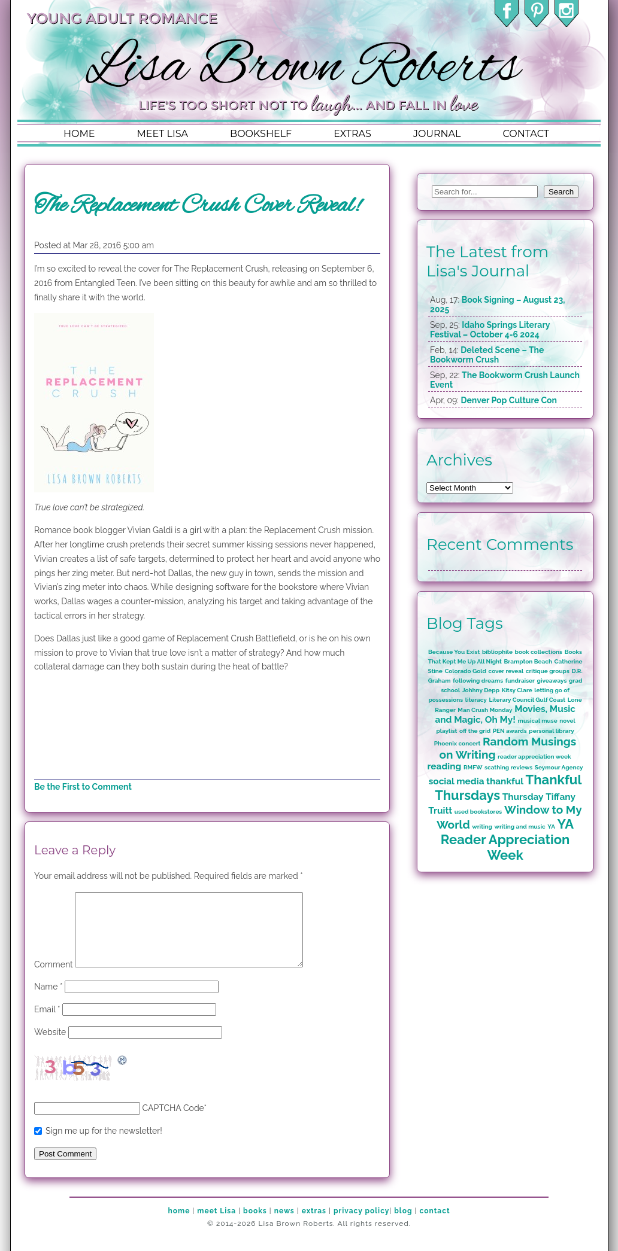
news (284, 1225)
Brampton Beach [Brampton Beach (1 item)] (528, 661)
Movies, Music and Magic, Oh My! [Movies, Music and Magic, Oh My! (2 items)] (505, 714)
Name (48, 1001)
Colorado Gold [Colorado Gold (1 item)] (465, 671)
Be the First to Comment (83, 787)
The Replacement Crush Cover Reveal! (197, 206)
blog (403, 1225)
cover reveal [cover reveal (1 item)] (506, 671)
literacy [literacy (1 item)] (476, 699)
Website (50, 1046)
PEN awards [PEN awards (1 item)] (510, 731)
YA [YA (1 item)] (551, 826)
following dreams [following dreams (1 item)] (478, 680)
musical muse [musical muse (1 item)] (538, 720)
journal (437, 133)
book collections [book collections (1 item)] (539, 652)
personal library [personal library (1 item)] (551, 731)
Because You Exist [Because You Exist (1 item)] (454, 652)
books (255, 1225)
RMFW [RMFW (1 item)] (473, 767)
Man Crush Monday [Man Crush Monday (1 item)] (485, 710)
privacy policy (361, 1225)
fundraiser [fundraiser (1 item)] (520, 680)
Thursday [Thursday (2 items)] (523, 797)
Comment (53, 979)
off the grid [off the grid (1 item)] (474, 731)
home (79, 133)
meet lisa (162, 133)
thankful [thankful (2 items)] (504, 781)
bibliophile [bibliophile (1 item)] (497, 652)
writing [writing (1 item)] (482, 826)
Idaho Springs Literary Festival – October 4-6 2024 (490, 329)
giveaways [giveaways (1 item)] (552, 680)
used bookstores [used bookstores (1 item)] (478, 811)
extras (352, 133)
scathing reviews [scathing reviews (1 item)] (508, 767)
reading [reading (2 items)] (445, 766)
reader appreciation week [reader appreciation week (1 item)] (534, 756)
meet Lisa (216, 1225)
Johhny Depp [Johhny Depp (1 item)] (480, 690)
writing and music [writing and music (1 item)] (520, 826)
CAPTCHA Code (173, 1122)
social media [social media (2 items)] (456, 781)
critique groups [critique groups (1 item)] (547, 671)
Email (47, 1023)
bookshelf (261, 133)
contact (525, 133)
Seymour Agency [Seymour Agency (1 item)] (559, 767)
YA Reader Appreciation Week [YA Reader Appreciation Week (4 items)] (507, 839)
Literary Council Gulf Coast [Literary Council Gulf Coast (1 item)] (527, 699)
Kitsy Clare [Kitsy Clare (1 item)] (517, 690)
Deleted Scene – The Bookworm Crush (487, 354)
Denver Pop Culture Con (509, 400)
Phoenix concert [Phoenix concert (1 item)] (457, 743)
